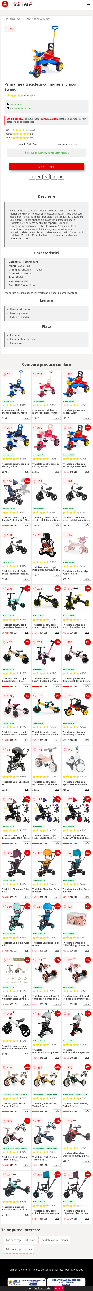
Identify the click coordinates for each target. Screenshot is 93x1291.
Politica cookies (74, 1269)
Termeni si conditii (19, 1269)
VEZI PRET (46, 166)
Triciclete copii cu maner (54, 1240)
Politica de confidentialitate (47, 1269)
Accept (59, 1288)
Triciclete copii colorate (19, 1249)
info (26, 418)
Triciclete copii (13, 18)
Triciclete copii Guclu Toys (37, 18)
